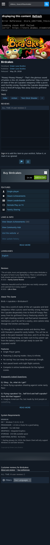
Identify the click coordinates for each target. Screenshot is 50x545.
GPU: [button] (35, 494)
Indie (5, 100)
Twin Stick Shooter (29, 100)
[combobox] (26, 4)
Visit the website (10, 235)
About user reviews (8, 471)
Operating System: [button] (11, 494)
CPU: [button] (26, 494)
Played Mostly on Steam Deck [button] (29, 490)
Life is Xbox (12, 291)
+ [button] (42, 100)
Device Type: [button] (8, 498)
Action (14, 100)
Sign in (4, 155)
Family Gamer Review (16, 281)
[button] (25, 109)
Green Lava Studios (18, 67)
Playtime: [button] (7, 490)
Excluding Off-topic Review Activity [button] (18, 486)
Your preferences (23, 471)
